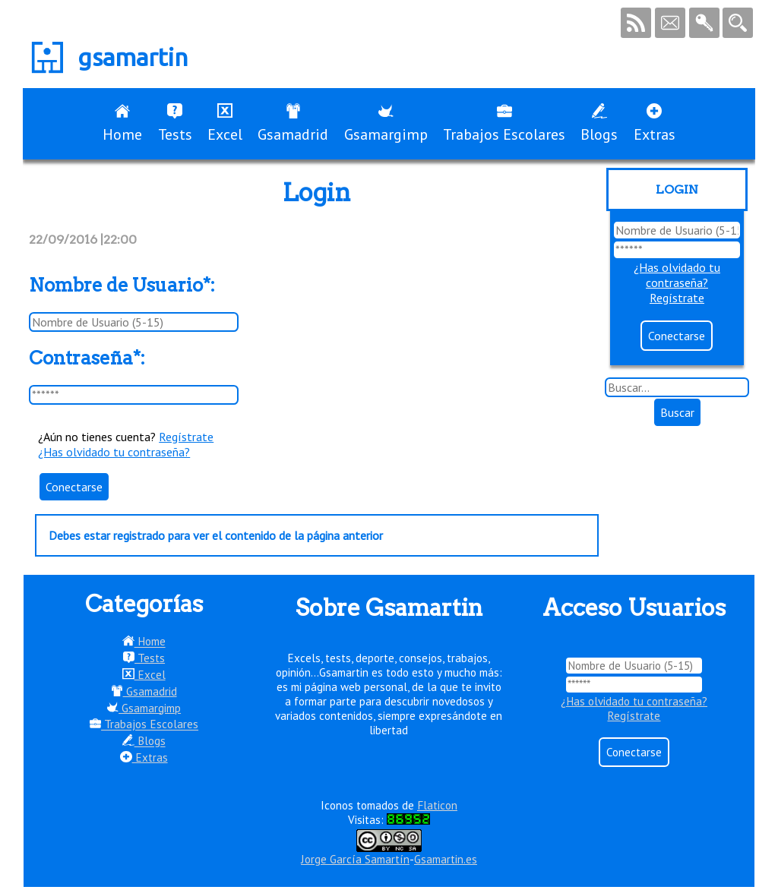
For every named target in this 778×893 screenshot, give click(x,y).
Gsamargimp (386, 123)
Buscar (677, 412)
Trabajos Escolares (504, 123)
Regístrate (186, 436)
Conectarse (74, 486)
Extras (654, 123)
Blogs (599, 123)
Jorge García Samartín (355, 859)
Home (122, 123)
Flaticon (437, 805)
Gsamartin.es (445, 859)
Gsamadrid (293, 123)
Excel (224, 123)
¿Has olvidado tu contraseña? (114, 451)
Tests (175, 123)
